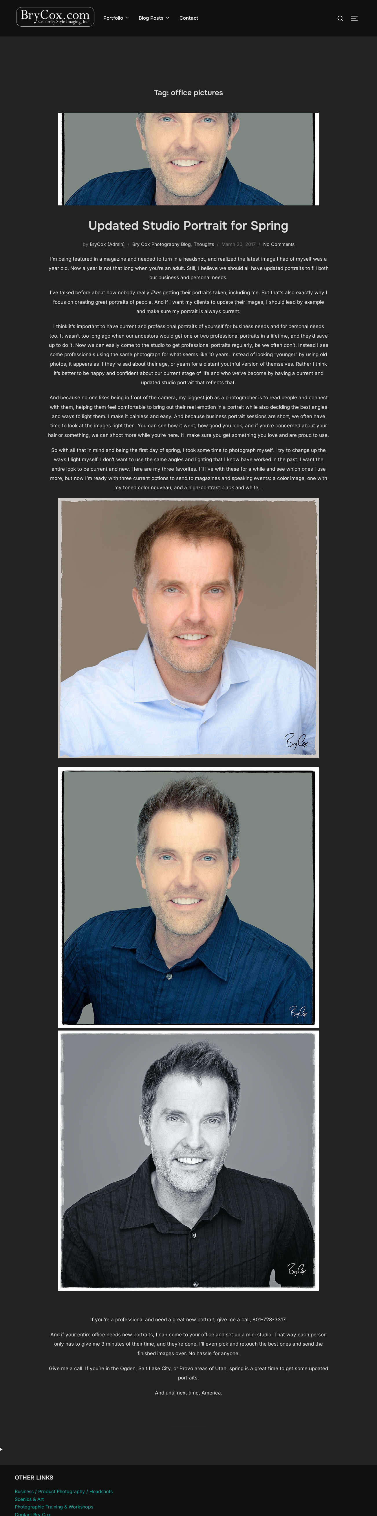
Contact (189, 18)
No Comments (278, 244)
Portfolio (116, 18)
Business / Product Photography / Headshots (64, 1491)
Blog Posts (154, 18)
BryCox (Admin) (107, 244)
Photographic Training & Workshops (54, 1507)
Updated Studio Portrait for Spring (188, 225)
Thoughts (204, 244)
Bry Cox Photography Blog (161, 244)
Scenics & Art (29, 1499)
